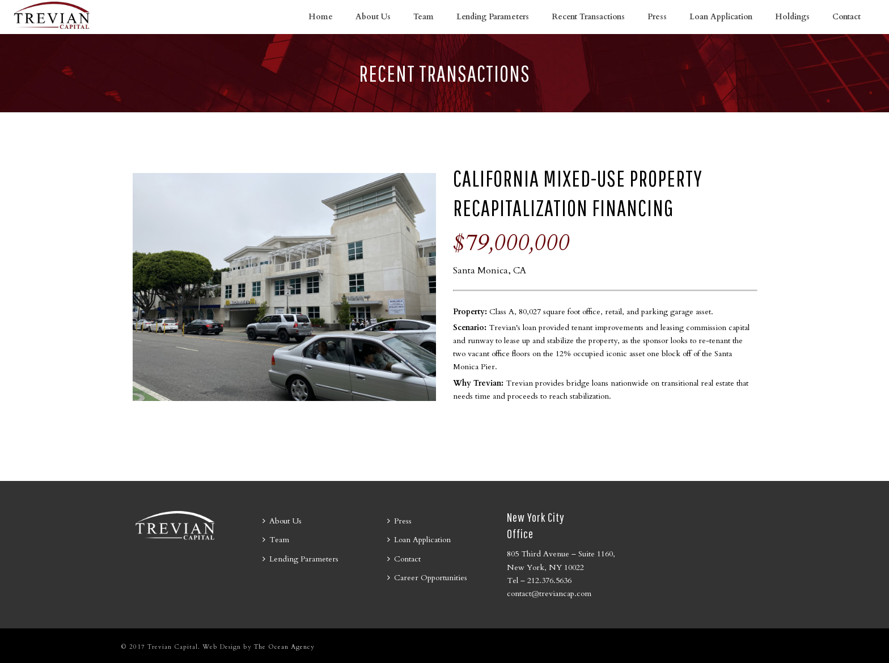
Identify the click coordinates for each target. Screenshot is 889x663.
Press (657, 16)
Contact (846, 16)
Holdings (792, 16)
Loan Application (720, 16)
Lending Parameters (492, 16)
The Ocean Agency (284, 647)
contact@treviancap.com (549, 593)
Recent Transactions (588, 16)
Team (423, 16)
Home (320, 16)
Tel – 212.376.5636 (539, 580)
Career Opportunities (427, 577)
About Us (373, 16)
